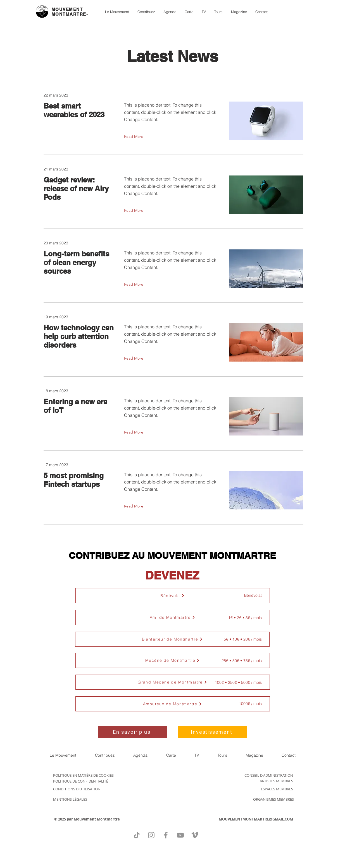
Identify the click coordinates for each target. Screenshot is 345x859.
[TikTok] (136, 835)
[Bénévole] (172, 595)
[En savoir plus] (132, 732)
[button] (172, 617)
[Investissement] (212, 732)
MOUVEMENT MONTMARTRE (68, 11)
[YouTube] (180, 835)
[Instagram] (151, 835)
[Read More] (135, 136)
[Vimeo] (195, 835)
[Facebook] (165, 835)
